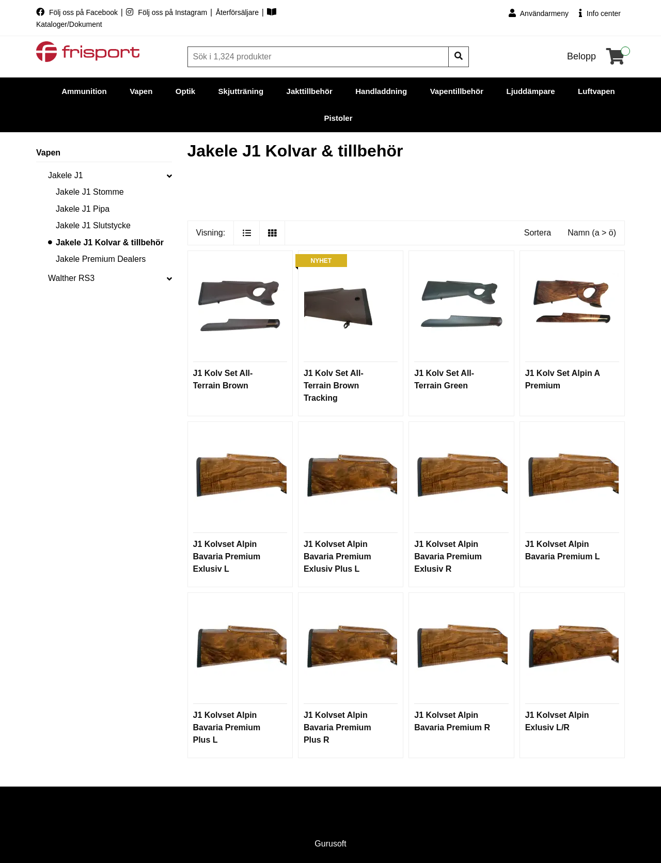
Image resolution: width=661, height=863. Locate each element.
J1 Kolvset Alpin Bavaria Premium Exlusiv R (448, 556)
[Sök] (319, 56)
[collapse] (169, 175)
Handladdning (381, 91)
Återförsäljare (238, 12)
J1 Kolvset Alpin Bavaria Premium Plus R (337, 727)
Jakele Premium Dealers (101, 259)
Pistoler (338, 118)
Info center (600, 13)
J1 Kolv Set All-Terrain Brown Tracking (334, 385)
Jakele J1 (65, 175)
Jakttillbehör (310, 91)
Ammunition (84, 91)
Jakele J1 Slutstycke (93, 225)
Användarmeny (539, 13)
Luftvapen (596, 91)
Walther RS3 (71, 278)
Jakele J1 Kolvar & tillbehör (110, 242)
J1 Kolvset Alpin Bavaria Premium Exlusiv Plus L (337, 556)
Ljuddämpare (530, 91)
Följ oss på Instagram (167, 12)
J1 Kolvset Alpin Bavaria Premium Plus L (227, 727)
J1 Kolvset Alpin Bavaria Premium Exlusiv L (227, 556)
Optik (185, 91)
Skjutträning (241, 91)
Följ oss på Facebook (78, 12)
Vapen (141, 91)
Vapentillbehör (456, 91)
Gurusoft (330, 843)
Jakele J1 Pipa (82, 209)
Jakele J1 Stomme (90, 191)
